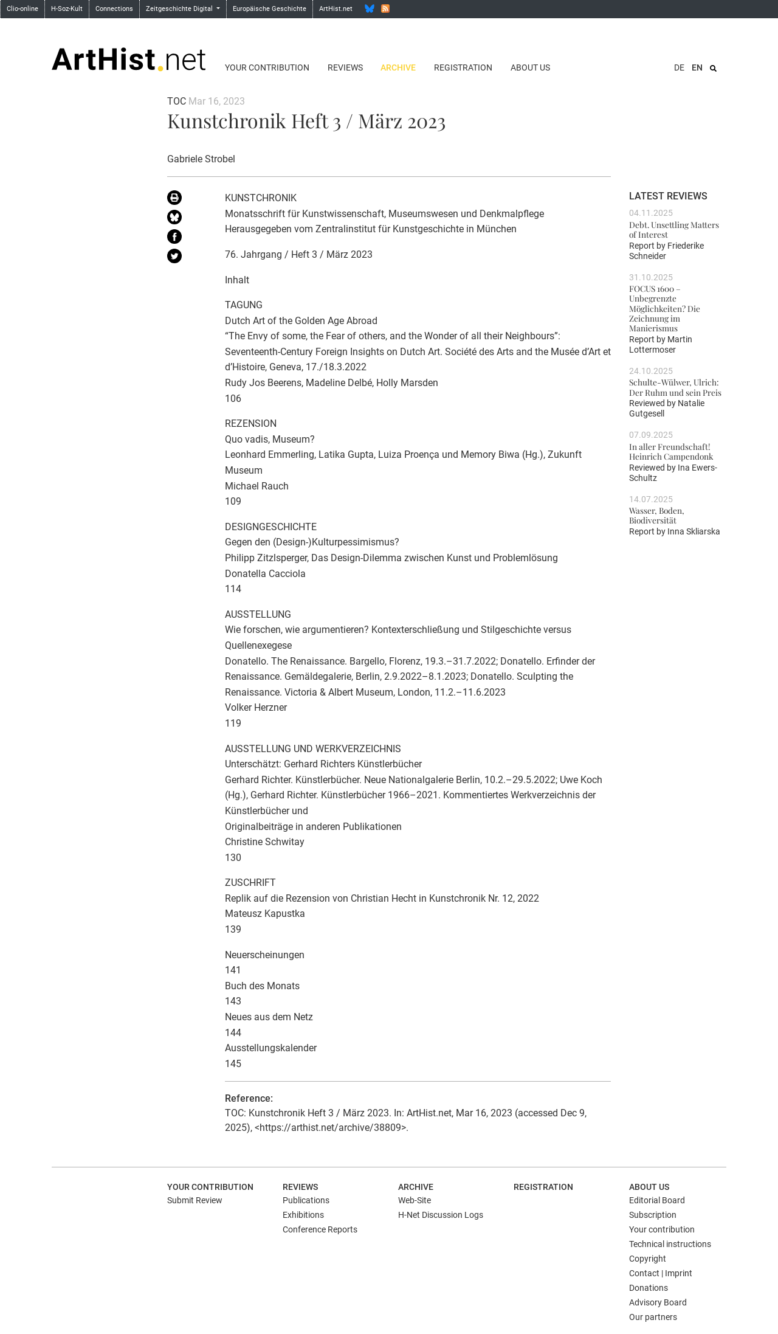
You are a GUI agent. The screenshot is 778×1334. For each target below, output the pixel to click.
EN (697, 67)
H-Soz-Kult (67, 9)
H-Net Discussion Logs (440, 1215)
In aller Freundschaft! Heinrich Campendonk (671, 451)
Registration (463, 67)
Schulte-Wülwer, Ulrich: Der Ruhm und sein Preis (675, 386)
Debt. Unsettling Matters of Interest (674, 229)
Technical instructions (670, 1244)
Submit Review (194, 1200)
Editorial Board (657, 1200)
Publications (306, 1200)
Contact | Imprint (660, 1273)
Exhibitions (303, 1215)
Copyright (647, 1258)
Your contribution (267, 67)
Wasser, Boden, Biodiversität (656, 515)
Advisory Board (658, 1302)
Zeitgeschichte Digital (180, 9)
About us (530, 67)
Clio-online (22, 9)
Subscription (652, 1215)
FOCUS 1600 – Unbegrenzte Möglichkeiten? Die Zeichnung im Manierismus (664, 308)
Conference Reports (320, 1229)
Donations (648, 1288)
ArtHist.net (336, 9)
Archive (398, 67)
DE (679, 67)
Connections (114, 9)
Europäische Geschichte (269, 9)
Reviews (345, 67)
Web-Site (414, 1200)
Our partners (653, 1317)
